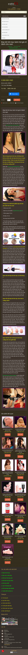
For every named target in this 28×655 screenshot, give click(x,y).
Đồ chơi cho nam (5, 18)
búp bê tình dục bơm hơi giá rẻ (12, 125)
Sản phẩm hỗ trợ (5, 35)
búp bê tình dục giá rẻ (18, 210)
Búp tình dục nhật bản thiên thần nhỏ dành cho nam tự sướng (7, 473)
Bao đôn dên (4, 32)
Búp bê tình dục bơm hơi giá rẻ (9, 375)
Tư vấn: (3, 88)
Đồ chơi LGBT (4, 24)
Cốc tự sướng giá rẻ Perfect (7, 515)
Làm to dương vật (5, 29)
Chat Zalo (15, 94)
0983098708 (3, 651)
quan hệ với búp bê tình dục (14, 166)
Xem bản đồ (7, 644)
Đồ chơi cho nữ (5, 21)
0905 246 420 (11, 88)
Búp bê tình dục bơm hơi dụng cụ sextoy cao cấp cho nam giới (20, 451)
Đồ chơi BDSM (5, 27)
